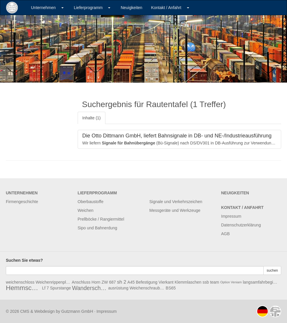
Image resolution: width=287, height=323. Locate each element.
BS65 (171, 288)
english (275, 311)
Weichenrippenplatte (53, 282)
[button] (62, 7)
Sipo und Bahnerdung (97, 228)
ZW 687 (109, 282)
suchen (272, 270)
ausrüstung (118, 288)
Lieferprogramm (88, 7)
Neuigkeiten (131, 7)
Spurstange (60, 288)
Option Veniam (230, 282)
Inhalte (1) (91, 118)
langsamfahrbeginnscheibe (260, 282)
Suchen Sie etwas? (24, 260)
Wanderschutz (89, 288)
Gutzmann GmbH (77, 311)
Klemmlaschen (188, 282)
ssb (206, 282)
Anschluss (81, 282)
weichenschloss (20, 282)
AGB (225, 233)
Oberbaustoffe (90, 201)
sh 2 (121, 282)
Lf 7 (45, 288)
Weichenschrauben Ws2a (147, 288)
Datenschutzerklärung (241, 225)
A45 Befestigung (142, 282)
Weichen (85, 210)
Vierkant (166, 282)
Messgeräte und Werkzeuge (175, 210)
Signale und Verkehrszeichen (175, 201)
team (214, 282)
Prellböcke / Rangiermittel (101, 219)
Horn (96, 282)
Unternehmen (43, 7)
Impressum (231, 216)
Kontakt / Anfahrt (166, 7)
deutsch (262, 311)
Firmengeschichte (22, 201)
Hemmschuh (23, 288)
